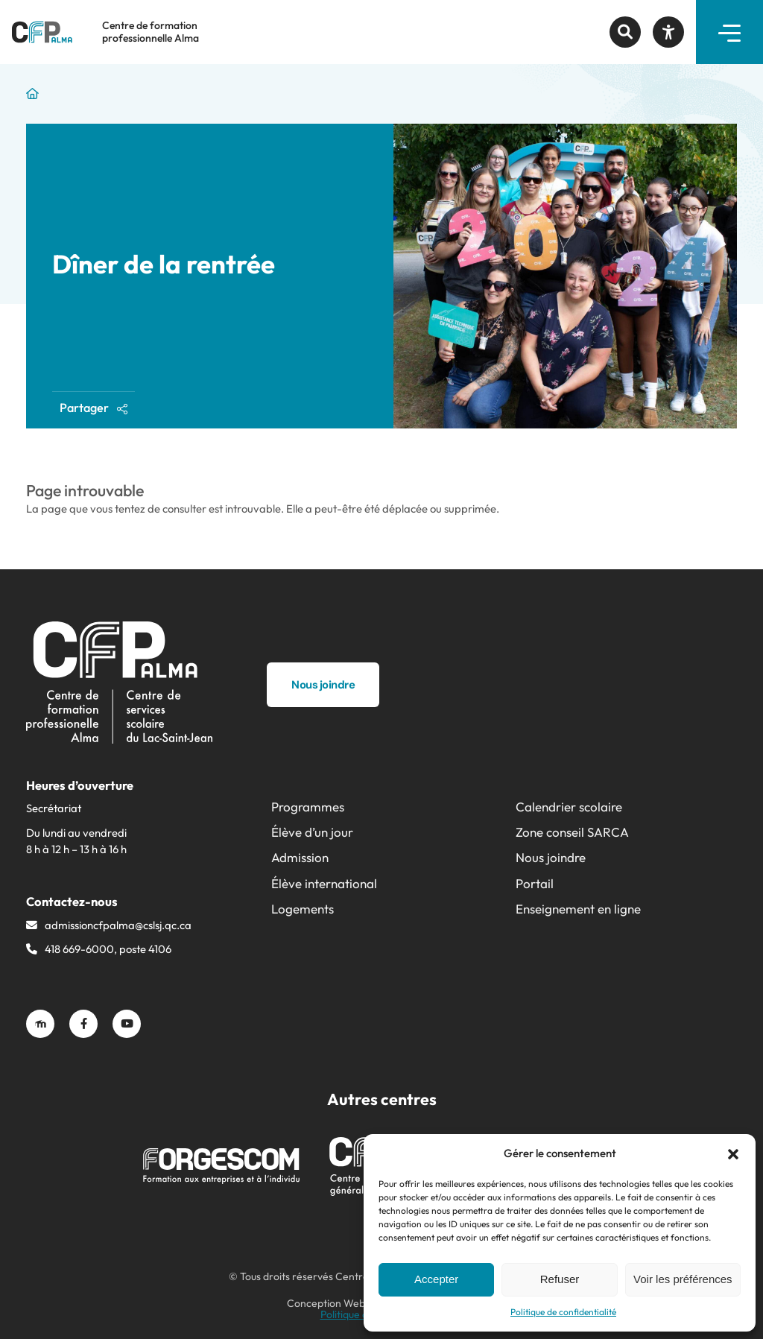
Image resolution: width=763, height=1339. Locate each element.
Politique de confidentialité (563, 1311)
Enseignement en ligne (578, 909)
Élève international (324, 883)
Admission (300, 857)
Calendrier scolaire (569, 806)
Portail (535, 883)
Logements (302, 909)
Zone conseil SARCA (572, 832)
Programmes (307, 806)
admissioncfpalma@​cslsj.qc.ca (118, 925)
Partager (93, 407)
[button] (733, 1154)
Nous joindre (551, 857)
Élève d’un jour (312, 832)
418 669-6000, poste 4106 (108, 949)
